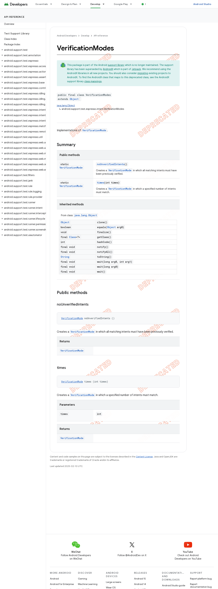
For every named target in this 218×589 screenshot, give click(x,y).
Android (54, 578)
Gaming (82, 578)
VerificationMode (94, 130)
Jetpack (136, 69)
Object (74, 99)
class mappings (93, 81)
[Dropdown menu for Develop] (105, 4)
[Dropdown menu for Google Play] (132, 4)
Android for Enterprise (62, 584)
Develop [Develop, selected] (95, 4)
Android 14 (140, 584)
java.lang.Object (66, 105)
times (100, 182)
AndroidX (108, 69)
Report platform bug (201, 578)
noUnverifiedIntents (110, 164)
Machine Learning (87, 584)
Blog (147, 4)
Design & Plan (69, 4)
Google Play (121, 4)
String (65, 256)
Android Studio (202, 4)
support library (116, 65)
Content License (144, 456)
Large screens (113, 582)
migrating (142, 73)
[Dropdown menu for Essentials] (52, 4)
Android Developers (67, 35)
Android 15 (140, 578)
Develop (85, 35)
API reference (14, 16)
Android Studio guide (173, 585)
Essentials (42, 4)
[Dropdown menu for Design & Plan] (81, 4)
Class (72, 237)
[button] (22, 50)
